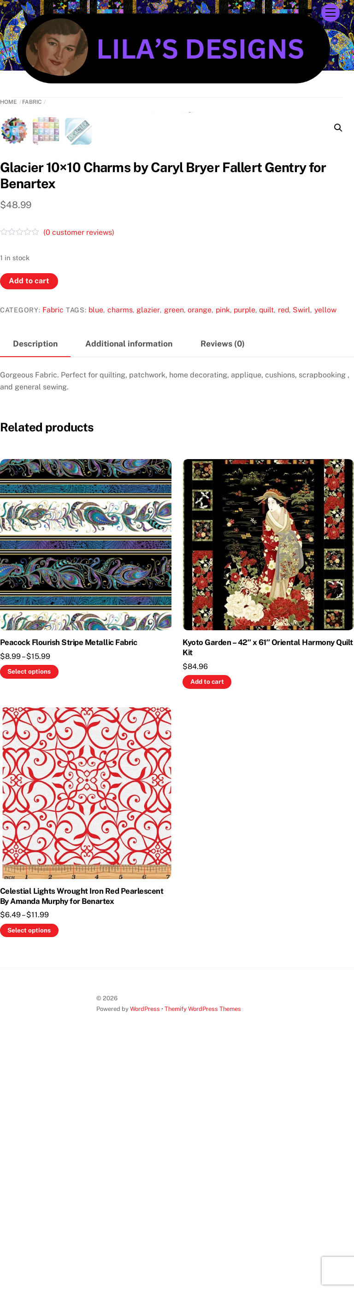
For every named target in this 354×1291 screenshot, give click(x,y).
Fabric (31, 102)
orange (200, 549)
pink (223, 549)
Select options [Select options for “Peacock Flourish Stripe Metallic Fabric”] (29, 911)
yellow (325, 549)
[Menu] (330, 13)
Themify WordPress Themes (203, 1248)
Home (8, 102)
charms (120, 549)
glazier (148, 549)
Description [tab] (35, 583)
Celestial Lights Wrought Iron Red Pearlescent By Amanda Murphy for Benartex (81, 1136)
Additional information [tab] (128, 583)
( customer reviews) (78, 472)
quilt (266, 549)
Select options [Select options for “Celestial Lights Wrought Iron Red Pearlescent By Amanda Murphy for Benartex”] (29, 1170)
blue (95, 549)
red (283, 549)
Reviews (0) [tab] (223, 583)
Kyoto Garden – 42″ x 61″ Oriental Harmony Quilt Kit (268, 887)
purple (244, 549)
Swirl (301, 549)
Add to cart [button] (207, 921)
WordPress (145, 1248)
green (174, 549)
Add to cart (29, 520)
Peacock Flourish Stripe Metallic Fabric (68, 882)
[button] (338, 128)
